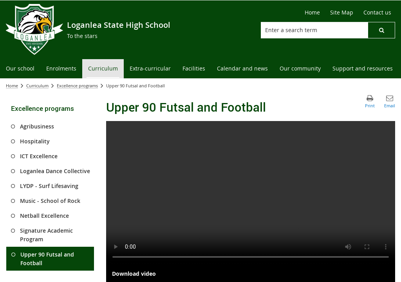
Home (12, 86)
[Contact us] (377, 12)
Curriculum (37, 86)
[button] (381, 30)
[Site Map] (341, 12)
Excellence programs (77, 86)
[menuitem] (20, 68)
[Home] (312, 12)
